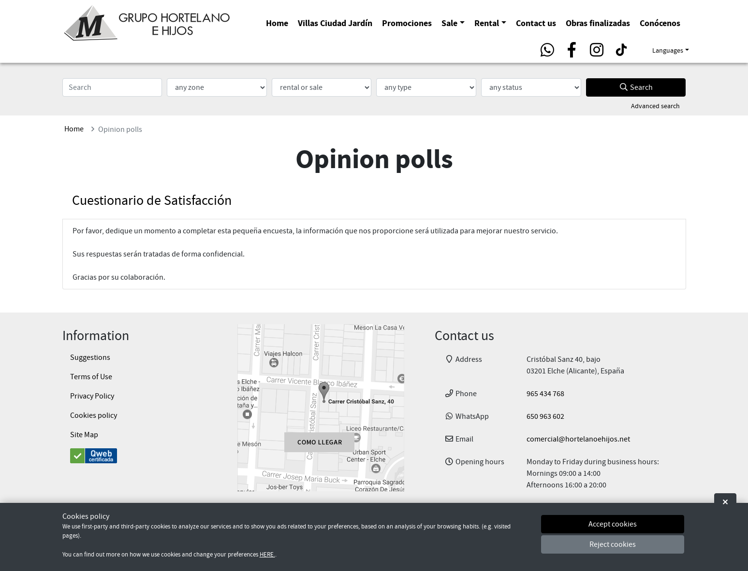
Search (636, 87)
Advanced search (655, 105)
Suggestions (90, 357)
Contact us (536, 23)
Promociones (407, 23)
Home (277, 23)
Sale (449, 23)
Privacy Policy (92, 396)
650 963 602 (545, 416)
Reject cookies (612, 544)
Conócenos (660, 23)
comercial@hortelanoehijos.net (578, 439)
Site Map (84, 435)
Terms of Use (91, 377)
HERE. (267, 554)
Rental (486, 23)
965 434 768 (545, 394)
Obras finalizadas (598, 23)
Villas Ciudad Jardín (335, 23)
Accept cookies (612, 524)
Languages (667, 50)
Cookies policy (93, 415)
